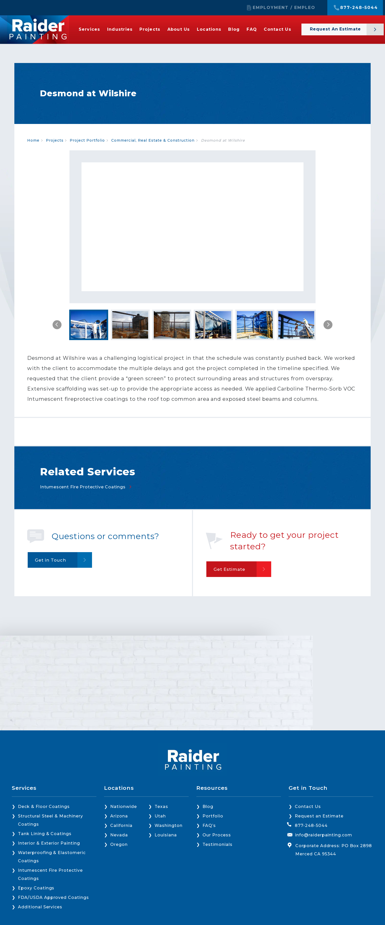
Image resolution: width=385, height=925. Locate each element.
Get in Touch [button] (54, 652)
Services (89, 29)
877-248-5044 (359, 8)
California (121, 825)
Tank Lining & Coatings (45, 833)
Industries (120, 29)
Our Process (216, 835)
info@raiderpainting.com (323, 835)
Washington (169, 825)
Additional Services (40, 907)
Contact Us (277, 29)
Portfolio (212, 816)
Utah (160, 816)
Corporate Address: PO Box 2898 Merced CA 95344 (333, 849)
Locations (209, 29)
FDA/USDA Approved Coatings (53, 897)
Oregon (119, 844)
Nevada (119, 835)
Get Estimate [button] (232, 661)
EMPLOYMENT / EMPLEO (284, 8)
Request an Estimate (336, 29)
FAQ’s (209, 825)
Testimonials (217, 844)
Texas (161, 806)
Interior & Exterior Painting (49, 843)
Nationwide (123, 806)
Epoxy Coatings (36, 888)
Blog (234, 29)
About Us (178, 29)
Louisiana (166, 835)
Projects (149, 29)
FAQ (252, 29)
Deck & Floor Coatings (44, 806)
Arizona (119, 816)
